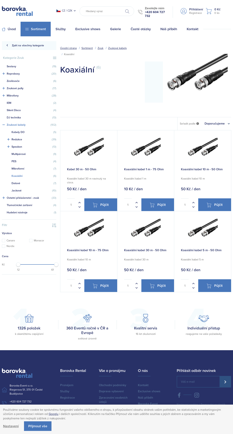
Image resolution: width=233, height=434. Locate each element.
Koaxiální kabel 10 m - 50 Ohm (202, 169)
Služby (64, 391)
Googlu (53, 414)
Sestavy (31, 66)
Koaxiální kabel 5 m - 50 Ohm (201, 250)
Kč (3, 264)
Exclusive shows (149, 391)
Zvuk (100, 48)
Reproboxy (31, 73)
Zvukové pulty (31, 88)
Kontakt (143, 385)
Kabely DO (34, 132)
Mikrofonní (34, 168)
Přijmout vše (37, 426)
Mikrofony (31, 95)
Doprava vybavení (111, 391)
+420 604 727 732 (21, 401)
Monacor (36, 240)
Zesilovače (31, 81)
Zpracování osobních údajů (113, 400)
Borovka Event (148, 404)
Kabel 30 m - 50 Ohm (81, 169)
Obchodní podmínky (112, 385)
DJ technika (31, 117)
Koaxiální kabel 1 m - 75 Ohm (144, 169)
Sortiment (87, 48)
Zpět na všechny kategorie (25, 45)
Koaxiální (34, 176)
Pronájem (66, 385)
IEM (31, 103)
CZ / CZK (64, 10)
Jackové (34, 190)
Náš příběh (145, 398)
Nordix (8, 246)
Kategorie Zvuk (29, 58)
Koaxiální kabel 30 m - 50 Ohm (145, 250)
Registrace (67, 398)
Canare (8, 240)
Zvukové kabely (31, 125)
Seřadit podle (189, 124)
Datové (34, 183)
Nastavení (11, 426)
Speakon (34, 147)
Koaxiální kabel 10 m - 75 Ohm (88, 250)
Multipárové (34, 154)
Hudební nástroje (31, 212)
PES (34, 161)
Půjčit (101, 205)
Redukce (34, 139)
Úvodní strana (68, 48)
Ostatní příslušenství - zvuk (31, 198)
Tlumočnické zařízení (31, 205)
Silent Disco (31, 110)
